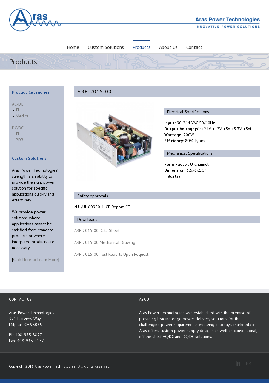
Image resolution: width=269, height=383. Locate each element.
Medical (23, 116)
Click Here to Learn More (35, 259)
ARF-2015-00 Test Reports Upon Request (111, 254)
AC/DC (17, 104)
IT (18, 110)
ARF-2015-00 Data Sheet (96, 230)
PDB (19, 139)
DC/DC (18, 128)
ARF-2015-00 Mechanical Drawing (104, 242)
